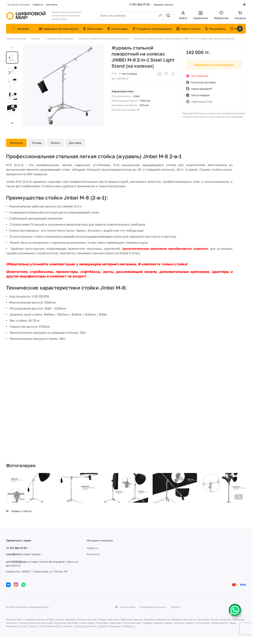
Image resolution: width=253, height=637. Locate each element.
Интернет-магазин (100, 540)
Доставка (75, 142)
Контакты (93, 554)
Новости (92, 548)
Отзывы (37, 142)
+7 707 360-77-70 (139, 4)
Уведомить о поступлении (214, 65)
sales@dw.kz (14, 554)
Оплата (55, 142)
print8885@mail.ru (18, 561)
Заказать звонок (163, 4)
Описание (16, 142)
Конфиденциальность (153, 607)
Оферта (175, 607)
